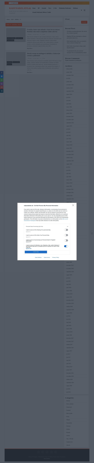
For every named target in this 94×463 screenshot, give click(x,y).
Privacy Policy (55, 257)
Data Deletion (38, 257)
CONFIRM (36, 252)
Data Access (47, 257)
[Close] (73, 205)
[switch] (66, 230)
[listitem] (47, 226)
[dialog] (47, 231)
